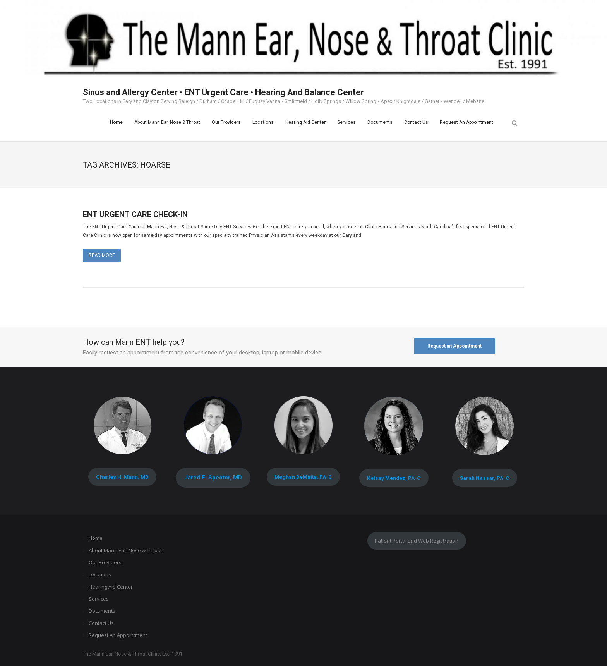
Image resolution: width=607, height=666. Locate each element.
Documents (102, 610)
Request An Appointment (118, 635)
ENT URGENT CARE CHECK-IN (135, 214)
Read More (102, 255)
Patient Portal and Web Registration (416, 540)
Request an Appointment (454, 346)
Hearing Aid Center (111, 586)
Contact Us (101, 623)
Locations (100, 574)
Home (96, 537)
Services (99, 598)
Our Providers (105, 562)
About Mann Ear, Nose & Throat (125, 550)
